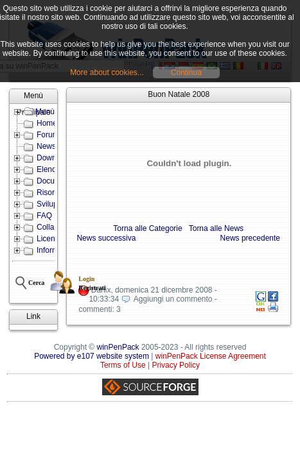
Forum (48, 134)
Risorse (50, 192)
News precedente (250, 238)
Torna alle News (216, 228)
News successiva (106, 238)
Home (47, 123)
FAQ (44, 215)
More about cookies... (107, 72)
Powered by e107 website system (91, 356)
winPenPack (118, 347)
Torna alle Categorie (147, 228)
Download (54, 157)
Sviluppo (51, 204)
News (46, 146)
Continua (186, 72)
